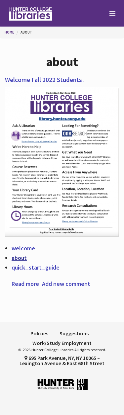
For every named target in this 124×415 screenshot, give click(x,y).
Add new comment (66, 284)
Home (9, 32)
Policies (39, 333)
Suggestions (74, 333)
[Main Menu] (109, 13)
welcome (23, 248)
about (26, 32)
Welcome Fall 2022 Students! (44, 80)
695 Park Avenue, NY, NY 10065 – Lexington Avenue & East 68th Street (62, 360)
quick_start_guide (36, 267)
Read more (25, 284)
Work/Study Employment (62, 343)
